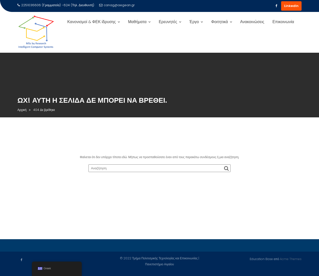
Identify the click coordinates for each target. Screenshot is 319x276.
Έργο (194, 22)
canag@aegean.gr (117, 5)
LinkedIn (291, 5)
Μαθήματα (137, 22)
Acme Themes (291, 259)
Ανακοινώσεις (252, 22)
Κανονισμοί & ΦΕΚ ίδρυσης (91, 22)
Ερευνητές (168, 22)
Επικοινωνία (283, 22)
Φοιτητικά (219, 22)
